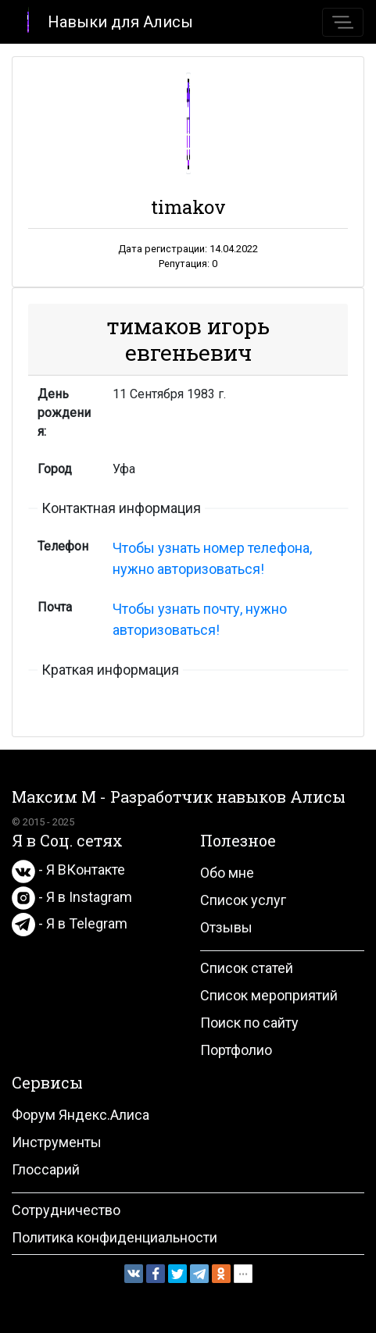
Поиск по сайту (249, 1022)
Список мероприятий (269, 995)
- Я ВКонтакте (68, 869)
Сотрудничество (66, 1210)
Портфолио (236, 1050)
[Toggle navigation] (342, 22)
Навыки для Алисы (103, 20)
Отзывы (226, 927)
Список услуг (243, 900)
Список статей (246, 968)
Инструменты (57, 1142)
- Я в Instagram (72, 897)
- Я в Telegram (69, 923)
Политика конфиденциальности (114, 1237)
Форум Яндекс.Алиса (80, 1115)
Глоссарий (46, 1169)
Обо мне (227, 872)
